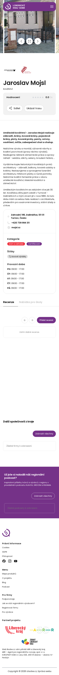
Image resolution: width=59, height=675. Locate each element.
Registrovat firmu (10, 607)
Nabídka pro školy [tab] (30, 302)
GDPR (4, 552)
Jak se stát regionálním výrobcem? (18, 603)
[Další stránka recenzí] (32, 320)
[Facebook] (4, 561)
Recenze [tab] (8, 302)
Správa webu (44, 671)
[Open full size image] (29, 41)
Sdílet (14, 108)
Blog (4, 582)
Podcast (6, 586)
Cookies (5, 547)
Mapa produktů (9, 573)
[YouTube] (15, 561)
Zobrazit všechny (44, 433)
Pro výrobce (7, 612)
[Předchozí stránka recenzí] (25, 320)
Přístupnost (7, 556)
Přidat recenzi (46, 320)
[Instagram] (10, 561)
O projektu (7, 578)
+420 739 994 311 (21, 222)
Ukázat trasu (34, 108)
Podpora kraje (8, 599)
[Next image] (37, 41)
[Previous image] (21, 41)
